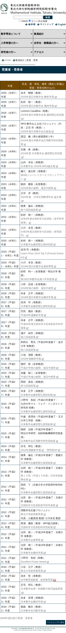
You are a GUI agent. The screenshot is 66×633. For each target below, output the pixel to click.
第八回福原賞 (28, 337)
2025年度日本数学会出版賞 (36, 131)
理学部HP (51, 450)
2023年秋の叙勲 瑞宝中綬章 (37, 188)
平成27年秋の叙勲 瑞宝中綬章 (38, 367)
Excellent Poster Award (33, 561)
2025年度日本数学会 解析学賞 (37, 96)
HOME (7, 60)
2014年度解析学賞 (31, 450)
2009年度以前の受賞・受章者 (16, 618)
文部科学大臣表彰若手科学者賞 (38, 505)
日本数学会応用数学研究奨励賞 (38, 441)
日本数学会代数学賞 (32, 610)
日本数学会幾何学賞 (32, 552)
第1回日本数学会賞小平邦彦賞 (37, 279)
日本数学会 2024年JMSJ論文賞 (38, 166)
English (60, 24)
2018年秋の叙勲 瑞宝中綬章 (37, 288)
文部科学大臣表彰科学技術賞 (37, 527)
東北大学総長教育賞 (32, 514)
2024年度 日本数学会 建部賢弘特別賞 (41, 153)
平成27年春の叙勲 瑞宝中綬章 (38, 376)
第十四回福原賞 (29, 209)
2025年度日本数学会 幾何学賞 (37, 105)
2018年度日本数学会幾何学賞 (37, 297)
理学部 (30, 24)
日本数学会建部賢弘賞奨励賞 (37, 424)
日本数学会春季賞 (30, 540)
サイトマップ (45, 24)
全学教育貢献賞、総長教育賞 (37, 579)
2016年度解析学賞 (31, 358)
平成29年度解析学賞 (32, 315)
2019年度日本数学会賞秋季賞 (37, 266)
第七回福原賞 (28, 385)
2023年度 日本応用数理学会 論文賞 (41, 197)
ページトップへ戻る (55, 622)
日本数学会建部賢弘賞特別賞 (37, 244)
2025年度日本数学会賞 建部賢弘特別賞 (42, 114)
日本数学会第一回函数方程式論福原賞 (42, 588)
